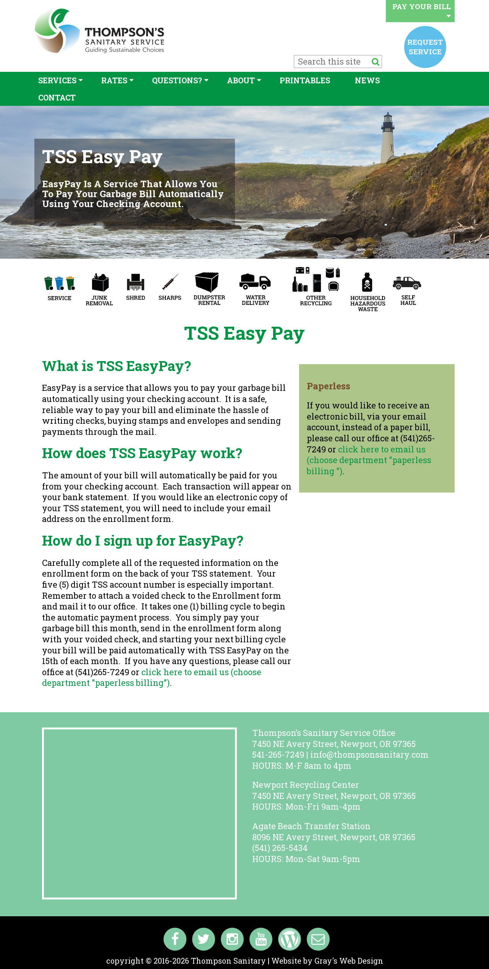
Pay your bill (421, 10)
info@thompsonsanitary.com (369, 754)
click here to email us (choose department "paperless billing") (151, 677)
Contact (57, 97)
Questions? (177, 80)
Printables (305, 80)
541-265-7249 (278, 754)
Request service (425, 46)
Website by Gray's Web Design (327, 961)
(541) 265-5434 (280, 847)
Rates (114, 80)
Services (57, 80)
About (241, 80)
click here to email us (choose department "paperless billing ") (369, 460)
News (367, 80)
